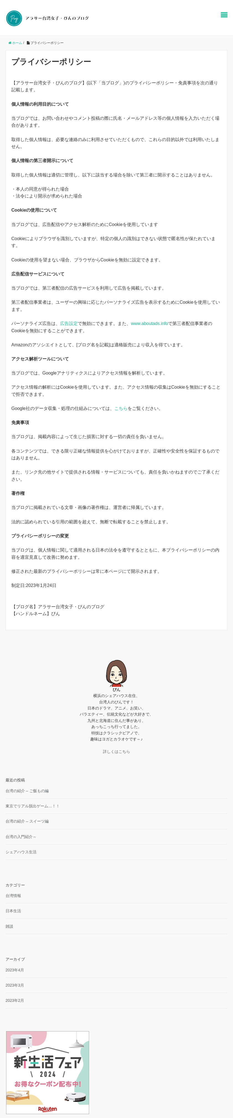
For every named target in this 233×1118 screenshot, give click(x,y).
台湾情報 (13, 895)
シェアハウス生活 (21, 852)
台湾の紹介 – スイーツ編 (27, 821)
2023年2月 (15, 1000)
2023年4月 (15, 970)
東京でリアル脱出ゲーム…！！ (33, 806)
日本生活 (13, 911)
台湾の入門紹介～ (21, 836)
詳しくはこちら (116, 751)
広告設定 (69, 323)
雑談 (9, 926)
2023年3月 (15, 985)
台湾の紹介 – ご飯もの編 (27, 791)
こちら (121, 408)
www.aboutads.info (149, 323)
